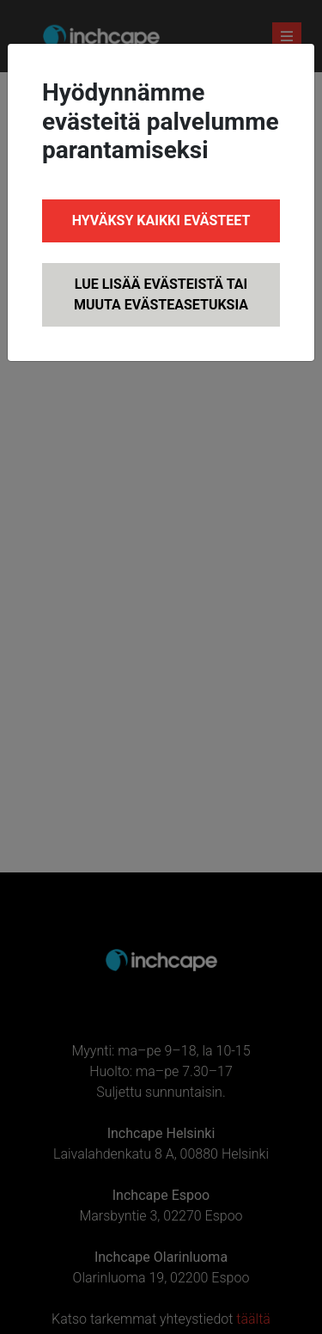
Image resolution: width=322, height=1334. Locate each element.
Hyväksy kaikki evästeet (161, 220)
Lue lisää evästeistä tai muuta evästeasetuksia (161, 294)
